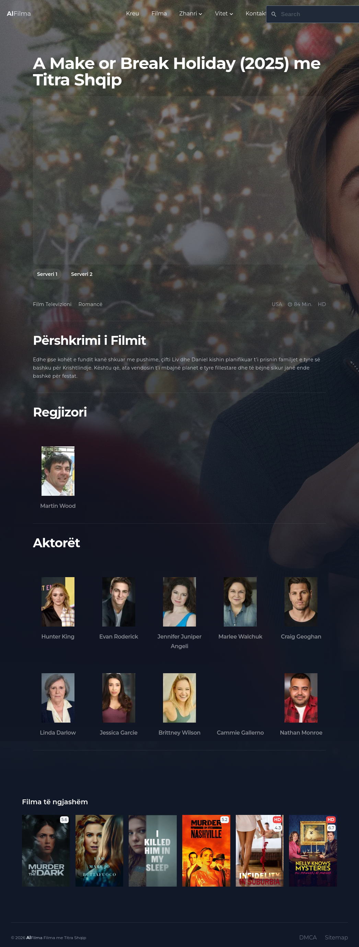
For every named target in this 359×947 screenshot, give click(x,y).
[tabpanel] (179, 180)
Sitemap (336, 937)
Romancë (91, 304)
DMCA (308, 937)
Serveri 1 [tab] (47, 274)
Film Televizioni (52, 304)
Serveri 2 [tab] (81, 274)
